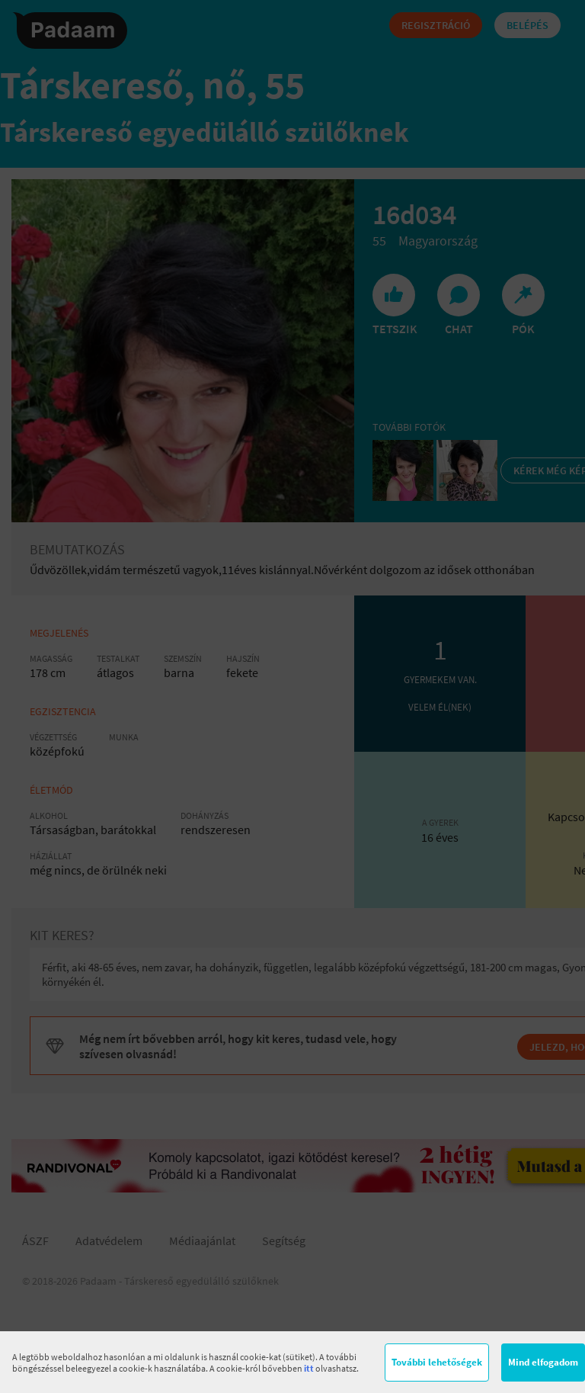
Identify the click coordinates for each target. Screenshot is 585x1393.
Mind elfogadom (543, 1362)
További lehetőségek (437, 1362)
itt (309, 1368)
